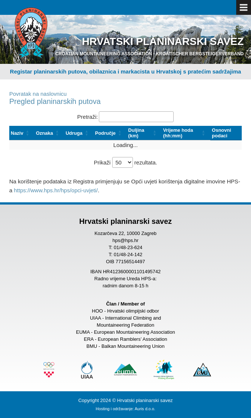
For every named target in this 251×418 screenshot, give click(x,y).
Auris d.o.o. (145, 408)
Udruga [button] (74, 133)
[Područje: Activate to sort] (110, 133)
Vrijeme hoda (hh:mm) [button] (178, 132)
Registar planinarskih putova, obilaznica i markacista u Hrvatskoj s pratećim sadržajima (125, 71)
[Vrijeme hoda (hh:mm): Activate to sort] (186, 133)
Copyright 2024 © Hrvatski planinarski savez (125, 400)
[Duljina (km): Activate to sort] (144, 133)
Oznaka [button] (44, 133)
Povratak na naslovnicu (38, 94)
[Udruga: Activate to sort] (79, 133)
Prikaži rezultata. (125, 162)
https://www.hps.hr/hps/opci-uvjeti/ (56, 190)
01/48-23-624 (128, 247)
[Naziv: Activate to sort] (21, 133)
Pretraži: (87, 117)
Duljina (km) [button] (136, 132)
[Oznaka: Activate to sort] (49, 133)
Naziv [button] (17, 133)
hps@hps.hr (125, 240)
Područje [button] (105, 133)
